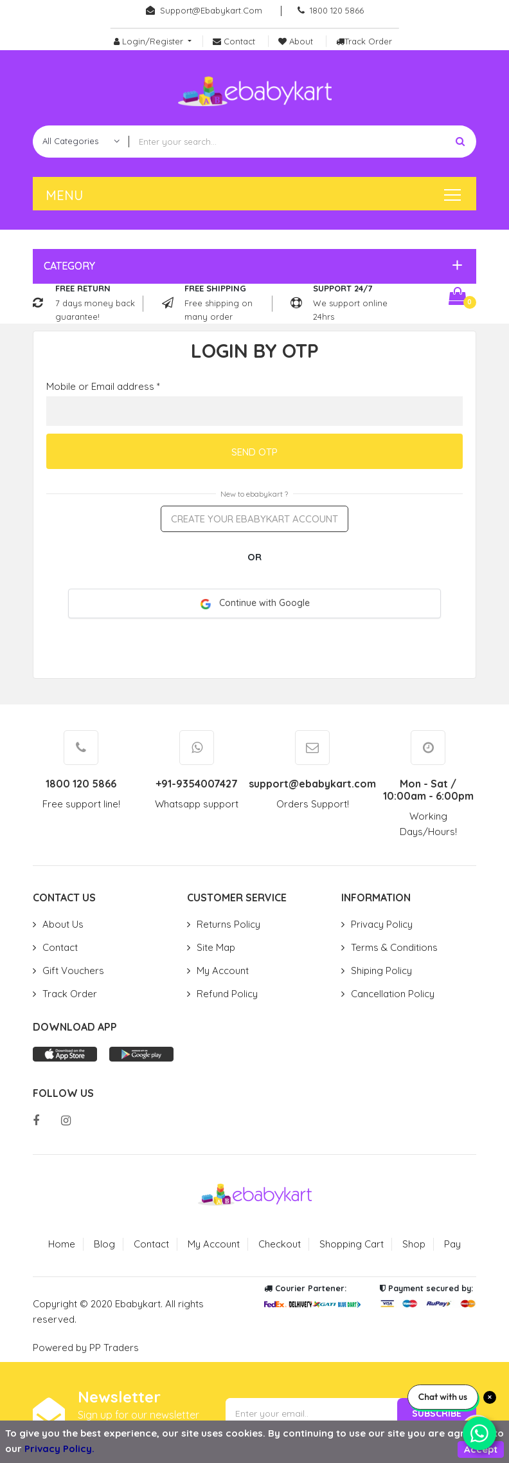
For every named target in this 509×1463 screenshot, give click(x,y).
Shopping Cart (351, 1244)
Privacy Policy (382, 924)
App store (65, 1054)
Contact (60, 947)
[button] (251, 266)
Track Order (69, 994)
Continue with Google (255, 603)
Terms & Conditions (394, 947)
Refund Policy (227, 994)
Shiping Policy (381, 970)
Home (61, 1244)
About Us (63, 924)
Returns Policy (228, 924)
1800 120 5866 (337, 10)
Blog (104, 1244)
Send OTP (254, 452)
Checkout (279, 1244)
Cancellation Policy (392, 994)
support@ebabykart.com (211, 10)
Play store (141, 1054)
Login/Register (150, 41)
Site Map (216, 947)
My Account (223, 970)
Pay (452, 1244)
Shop (413, 1244)
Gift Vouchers (73, 970)
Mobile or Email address (103, 386)
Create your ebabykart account (254, 519)
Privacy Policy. (59, 1448)
